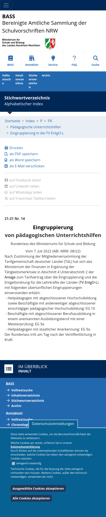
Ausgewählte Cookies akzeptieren (38, 488)
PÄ (50, 121)
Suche (95, 61)
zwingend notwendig (28, 463)
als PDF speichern (21, 153)
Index (30, 121)
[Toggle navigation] (6, 5)
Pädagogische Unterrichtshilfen (35, 127)
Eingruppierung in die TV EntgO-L (37, 133)
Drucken (14, 147)
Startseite (12, 121)
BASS (10, 61)
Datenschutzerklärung (25, 447)
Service (53, 61)
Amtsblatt (31, 61)
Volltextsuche (6, 79)
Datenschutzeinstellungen (53, 423)
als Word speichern (22, 160)
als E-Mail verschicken (25, 166)
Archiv (46, 75)
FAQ (74, 61)
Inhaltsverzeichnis (19, 79)
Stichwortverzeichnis (33, 81)
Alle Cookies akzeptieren (31, 498)
